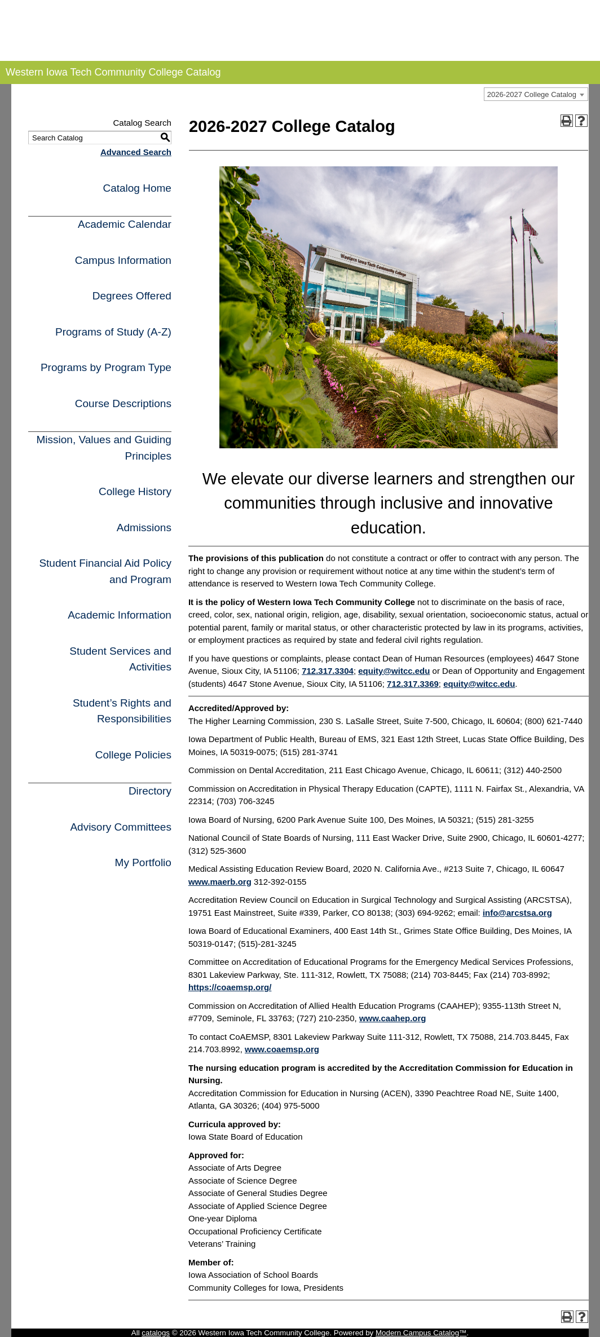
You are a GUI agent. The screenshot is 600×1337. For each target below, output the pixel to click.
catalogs (156, 1333)
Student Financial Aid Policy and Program (105, 571)
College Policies (133, 755)
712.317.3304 (328, 671)
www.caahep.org (392, 1018)
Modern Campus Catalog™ (421, 1333)
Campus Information (123, 260)
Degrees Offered (131, 296)
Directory (150, 791)
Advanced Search (135, 152)
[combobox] (536, 94)
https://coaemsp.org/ (230, 987)
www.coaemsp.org (282, 1049)
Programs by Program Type (106, 367)
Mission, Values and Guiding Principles (103, 448)
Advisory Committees (120, 827)
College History (135, 491)
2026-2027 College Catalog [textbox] (531, 94)
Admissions (144, 527)
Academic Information (119, 615)
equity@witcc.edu (394, 671)
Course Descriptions (123, 403)
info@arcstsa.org (517, 912)
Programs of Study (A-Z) (113, 332)
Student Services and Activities (120, 659)
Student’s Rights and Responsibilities (122, 711)
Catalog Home (137, 188)
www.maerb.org (220, 881)
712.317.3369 (413, 684)
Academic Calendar (124, 224)
